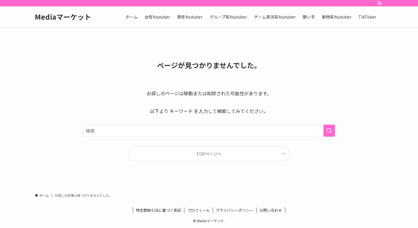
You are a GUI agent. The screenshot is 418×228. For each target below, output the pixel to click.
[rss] (379, 3)
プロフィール (198, 210)
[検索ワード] (209, 131)
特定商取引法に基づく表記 (158, 210)
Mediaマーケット (63, 16)
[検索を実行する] (329, 131)
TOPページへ (208, 154)
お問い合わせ (271, 210)
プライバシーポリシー (234, 210)
